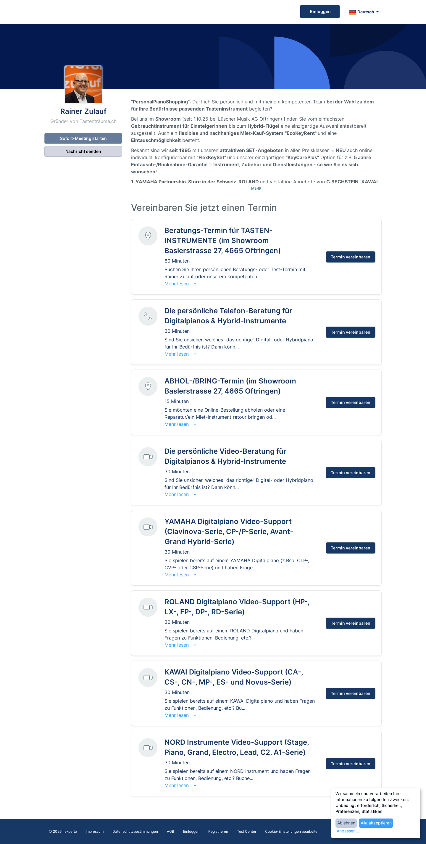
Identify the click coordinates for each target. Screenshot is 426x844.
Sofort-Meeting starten (83, 138)
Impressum (95, 831)
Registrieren (218, 831)
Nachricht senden (83, 151)
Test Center (246, 831)
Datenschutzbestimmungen (135, 831)
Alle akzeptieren (376, 822)
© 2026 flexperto (63, 831)
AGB (170, 831)
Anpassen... (348, 830)
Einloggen (320, 11)
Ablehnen (346, 822)
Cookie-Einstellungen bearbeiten (292, 831)
